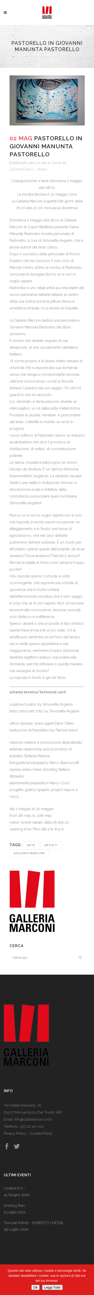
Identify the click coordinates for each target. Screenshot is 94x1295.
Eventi (56, 163)
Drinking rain (14, 1206)
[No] (87, 1279)
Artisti (50, 845)
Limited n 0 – (15, 1188)
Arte (31, 845)
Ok (35, 1287)
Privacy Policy (15, 1133)
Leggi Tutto (52, 1287)
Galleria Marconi (29, 853)
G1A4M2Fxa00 (21, 169)
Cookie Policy (41, 1133)
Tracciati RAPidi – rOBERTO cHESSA (33, 1223)
